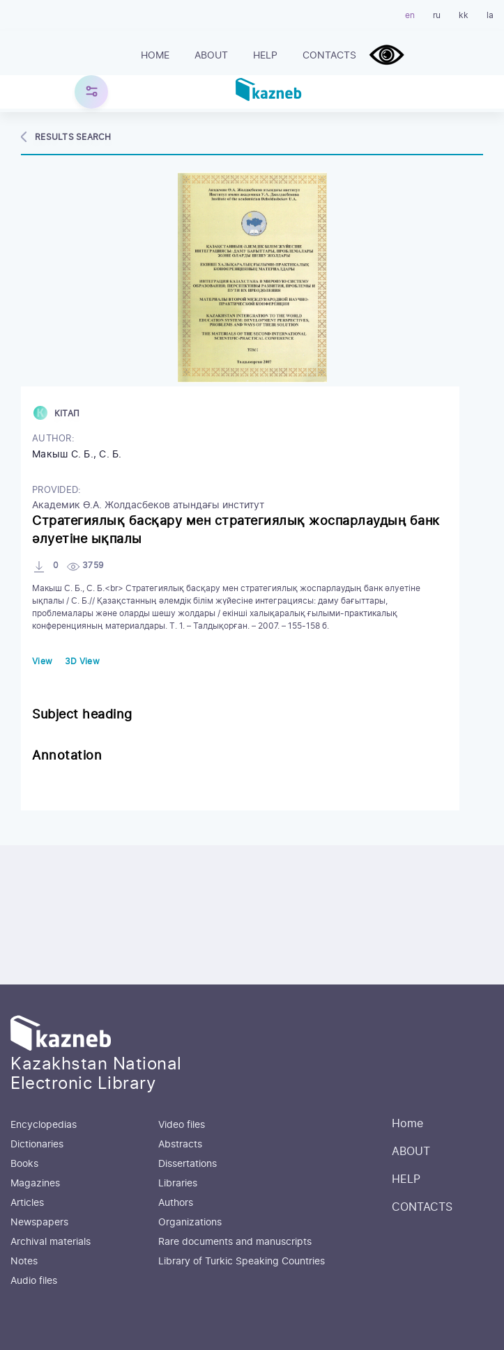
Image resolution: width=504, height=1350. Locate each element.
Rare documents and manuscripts (235, 1242)
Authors (175, 1203)
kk (463, 15)
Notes (24, 1261)
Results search (73, 137)
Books (24, 1164)
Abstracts (180, 1144)
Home (155, 56)
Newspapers (39, 1222)
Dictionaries (36, 1144)
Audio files (33, 1281)
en (410, 15)
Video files (181, 1125)
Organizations (190, 1222)
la (490, 15)
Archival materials (50, 1242)
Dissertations (187, 1164)
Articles (27, 1203)
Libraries (177, 1183)
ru (437, 15)
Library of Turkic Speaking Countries (241, 1261)
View (42, 661)
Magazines (35, 1183)
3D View (82, 661)
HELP (265, 56)
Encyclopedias (43, 1125)
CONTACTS (329, 56)
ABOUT (211, 56)
